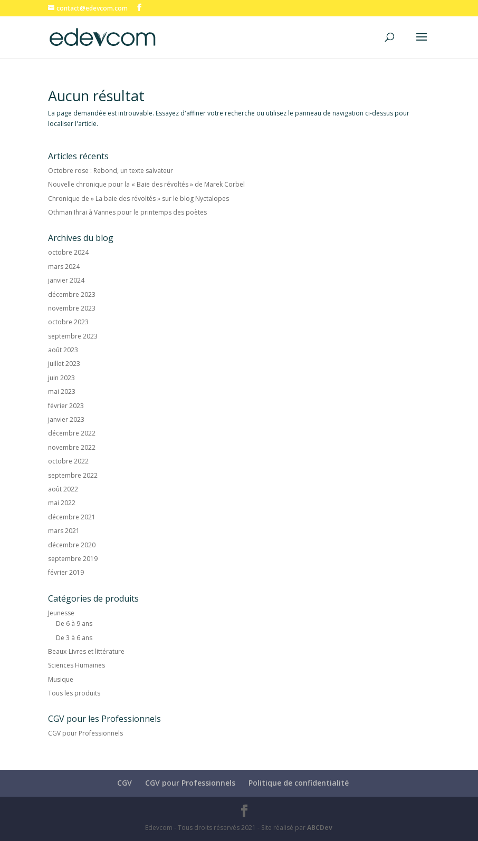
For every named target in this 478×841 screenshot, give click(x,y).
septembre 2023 (73, 336)
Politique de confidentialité (298, 783)
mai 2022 (61, 502)
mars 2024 (64, 266)
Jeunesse (61, 612)
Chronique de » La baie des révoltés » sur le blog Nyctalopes (138, 198)
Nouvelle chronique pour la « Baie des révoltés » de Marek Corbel (146, 184)
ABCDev (319, 827)
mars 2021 (64, 530)
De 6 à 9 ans (74, 623)
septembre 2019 (73, 558)
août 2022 (63, 489)
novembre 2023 (71, 308)
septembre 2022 (73, 475)
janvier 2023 (66, 419)
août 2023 (63, 349)
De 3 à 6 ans (74, 637)
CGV (124, 783)
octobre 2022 (68, 461)
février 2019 (66, 572)
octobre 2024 (68, 252)
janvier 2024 (66, 280)
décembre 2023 (71, 294)
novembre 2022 (71, 447)
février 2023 (66, 405)
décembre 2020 (71, 544)
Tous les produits (74, 693)
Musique (60, 679)
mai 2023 (61, 391)
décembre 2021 (71, 517)
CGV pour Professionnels (85, 733)
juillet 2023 (64, 363)
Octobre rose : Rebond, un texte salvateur (110, 170)
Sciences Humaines (76, 665)
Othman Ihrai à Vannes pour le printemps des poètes (127, 212)
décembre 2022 (71, 433)
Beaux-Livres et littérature (86, 651)
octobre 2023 (68, 321)
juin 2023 (61, 377)
